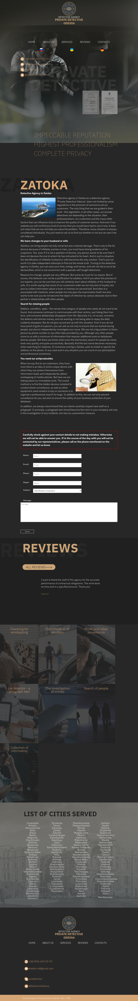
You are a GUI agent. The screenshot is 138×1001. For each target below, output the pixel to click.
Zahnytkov (32, 888)
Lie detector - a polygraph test (19, 690)
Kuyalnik (81, 869)
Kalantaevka (57, 837)
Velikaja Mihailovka (32, 855)
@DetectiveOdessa (32, 75)
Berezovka (32, 845)
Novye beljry (81, 859)
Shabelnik (105, 884)
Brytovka (32, 859)
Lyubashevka (57, 888)
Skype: (26, 482)
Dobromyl (57, 845)
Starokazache (105, 845)
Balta (32, 830)
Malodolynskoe (81, 823)
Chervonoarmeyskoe (105, 879)
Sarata (105, 825)
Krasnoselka (57, 864)
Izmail (57, 825)
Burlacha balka (33, 852)
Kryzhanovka (57, 874)
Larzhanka (56, 881)
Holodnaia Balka (105, 874)
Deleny (32, 884)
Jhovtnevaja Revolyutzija (32, 892)
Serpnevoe (105, 833)
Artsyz (32, 833)
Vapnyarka (57, 884)
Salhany (105, 823)
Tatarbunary (105, 859)
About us (48, 42)
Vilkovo (33, 867)
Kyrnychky (56, 852)
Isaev (57, 842)
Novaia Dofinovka (81, 847)
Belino (32, 835)
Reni (81, 891)
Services (67, 42)
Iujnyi (105, 893)
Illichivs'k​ (33, 898)
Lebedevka (33, 896)
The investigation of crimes (57, 690)
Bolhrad (32, 842)
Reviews (85, 42)
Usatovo (105, 864)
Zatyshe (57, 833)
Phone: (26, 473)
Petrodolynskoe (81, 876)
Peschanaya (81, 871)
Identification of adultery (57, 630)
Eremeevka (33, 879)
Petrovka (81, 874)
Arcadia (33, 886)
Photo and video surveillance (96, 630)
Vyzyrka (32, 864)
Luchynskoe (57, 886)
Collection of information (19, 749)
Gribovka (105, 871)
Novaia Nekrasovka (81, 851)
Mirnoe (81, 835)
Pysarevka (81, 879)
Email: (26, 464)
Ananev (33, 825)
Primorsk (105, 888)
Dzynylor (32, 881)
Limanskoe (33, 823)
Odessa (69, 20)
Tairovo (105, 854)
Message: (27, 500)
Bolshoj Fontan (105, 857)
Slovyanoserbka (105, 835)
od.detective (29, 70)
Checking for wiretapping (19, 630)
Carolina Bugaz (57, 835)
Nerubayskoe (105, 897)
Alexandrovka (32, 828)
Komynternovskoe (57, 847)
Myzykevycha (81, 833)
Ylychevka (56, 823)
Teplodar (105, 862)
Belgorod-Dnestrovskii (32, 838)
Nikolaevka (81, 842)
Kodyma (56, 850)
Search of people (96, 688)
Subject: (27, 490)
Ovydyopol (81, 862)
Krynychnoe (57, 871)
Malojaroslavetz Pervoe (81, 826)
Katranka (81, 837)
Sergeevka (105, 830)
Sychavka (105, 850)
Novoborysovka (81, 854)
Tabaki (105, 852)
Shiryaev (105, 891)
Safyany (105, 828)
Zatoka (57, 830)
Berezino (32, 847)
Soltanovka (105, 837)
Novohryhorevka (81, 857)
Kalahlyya (57, 840)
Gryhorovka (33, 874)
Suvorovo (105, 847)
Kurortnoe (105, 876)
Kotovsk (57, 857)
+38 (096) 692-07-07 (34, 59)
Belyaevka (32, 850)
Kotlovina (57, 862)
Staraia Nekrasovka (105, 841)
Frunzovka (105, 869)
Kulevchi (56, 876)
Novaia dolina (81, 845)
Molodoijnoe (81, 840)
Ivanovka (57, 828)
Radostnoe (81, 886)
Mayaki (81, 830)
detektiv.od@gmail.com (35, 64)
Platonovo (81, 881)
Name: (26, 455)
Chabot (105, 886)
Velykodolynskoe (33, 871)
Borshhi (33, 862)
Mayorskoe (57, 891)
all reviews (39, 567)
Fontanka (105, 867)
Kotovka (57, 859)
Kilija (56, 854)
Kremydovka (57, 869)
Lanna (57, 879)
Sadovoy (81, 896)
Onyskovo (81, 867)
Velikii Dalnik (32, 869)
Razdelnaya (81, 888)
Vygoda (33, 876)
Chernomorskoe (105, 881)
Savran (81, 893)
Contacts (104, 42)
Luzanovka (81, 884)
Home (31, 42)
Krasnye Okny (56, 867)
